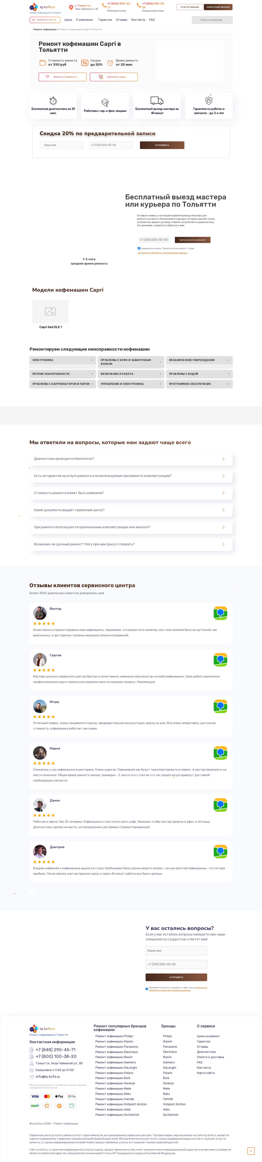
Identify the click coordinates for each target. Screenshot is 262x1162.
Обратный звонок (218, 7)
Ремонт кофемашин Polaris (114, 1073)
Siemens (169, 1062)
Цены (68, 19)
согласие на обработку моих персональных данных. (178, 989)
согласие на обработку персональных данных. (163, 252)
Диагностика (206, 1052)
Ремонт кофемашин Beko (113, 1094)
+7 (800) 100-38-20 (56, 1056)
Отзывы (121, 19)
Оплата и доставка (210, 1057)
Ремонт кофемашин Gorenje (115, 1083)
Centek (168, 1099)
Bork (166, 1078)
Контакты (138, 19)
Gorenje (168, 1083)
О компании (84, 19)
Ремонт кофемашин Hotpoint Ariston (121, 1104)
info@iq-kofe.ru (48, 1077)
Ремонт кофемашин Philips (114, 1036)
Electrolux (170, 1052)
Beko (166, 1094)
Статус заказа (190, 7)
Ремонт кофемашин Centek (114, 1099)
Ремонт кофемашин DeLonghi (116, 1067)
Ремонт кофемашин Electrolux (116, 1052)
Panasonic (170, 1046)
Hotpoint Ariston (174, 1104)
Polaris (167, 1073)
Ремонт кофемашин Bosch (114, 1057)
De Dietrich (170, 1115)
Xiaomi (167, 1041)
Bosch (167, 1057)
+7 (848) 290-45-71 (55, 1050)
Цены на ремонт (208, 1036)
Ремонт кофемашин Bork (112, 1078)
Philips (167, 1036)
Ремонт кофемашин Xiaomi (114, 1041)
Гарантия (105, 19)
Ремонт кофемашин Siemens (115, 1062)
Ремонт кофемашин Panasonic (116, 1046)
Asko (166, 1109)
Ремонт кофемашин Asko (113, 1109)
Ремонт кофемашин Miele (113, 1088)
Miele (166, 1088)
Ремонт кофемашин (45, 29)
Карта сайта (206, 1073)
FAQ (152, 19)
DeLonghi (169, 1067)
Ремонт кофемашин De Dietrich (117, 1115)
